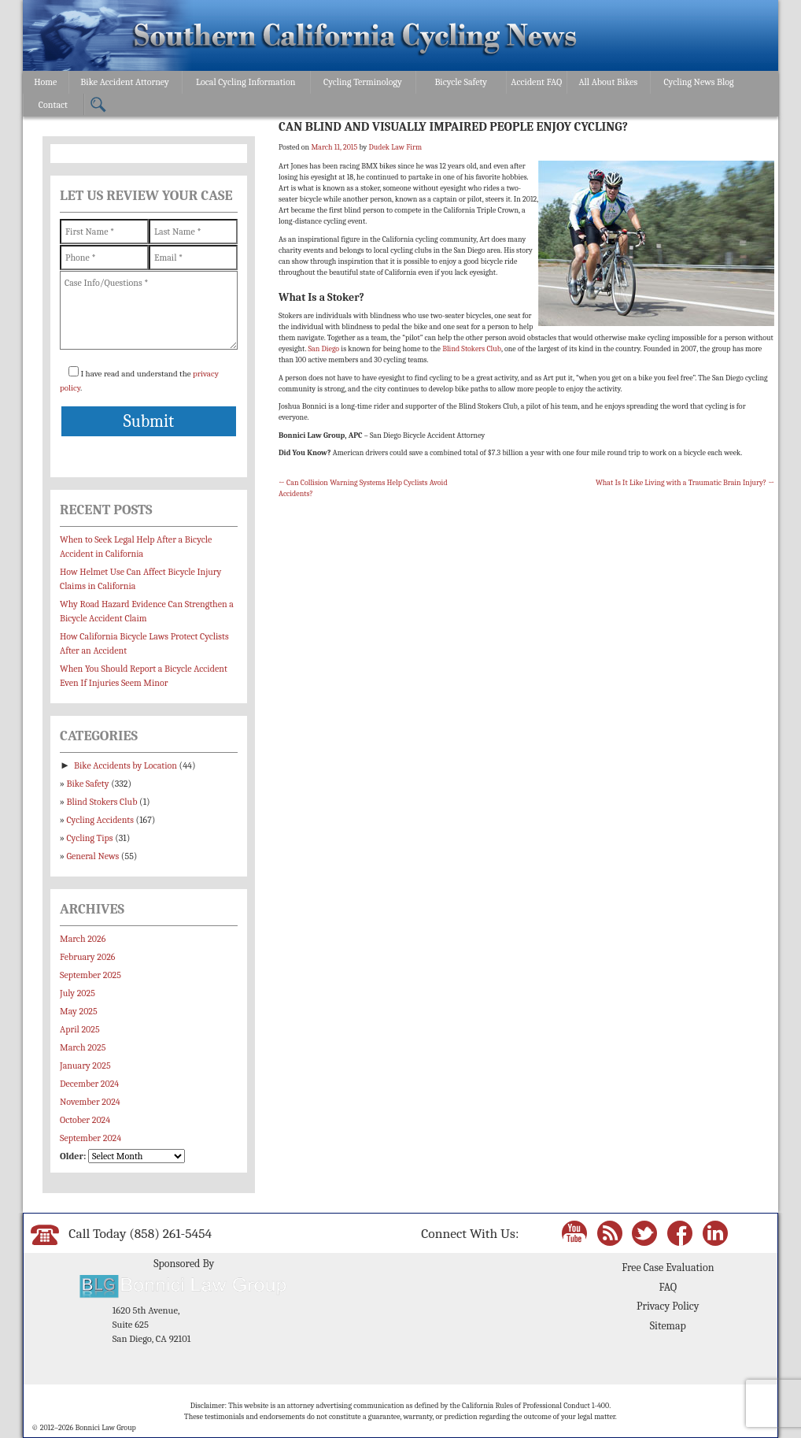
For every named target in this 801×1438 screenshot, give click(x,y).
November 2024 (90, 1101)
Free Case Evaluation (668, 1267)
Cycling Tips (90, 837)
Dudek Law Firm (395, 147)
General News (93, 856)
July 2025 (77, 993)
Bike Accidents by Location (125, 765)
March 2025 (82, 1047)
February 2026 (87, 956)
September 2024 (90, 1137)
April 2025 (80, 1029)
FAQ (668, 1287)
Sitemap (668, 1325)
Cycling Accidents (100, 819)
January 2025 (85, 1065)
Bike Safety (88, 783)
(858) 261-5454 (170, 1233)
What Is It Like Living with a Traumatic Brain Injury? (685, 482)
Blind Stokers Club (471, 349)
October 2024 (85, 1119)
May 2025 (79, 1011)
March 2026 (82, 938)
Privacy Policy (668, 1306)
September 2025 (90, 974)
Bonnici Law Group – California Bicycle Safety (355, 37)
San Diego (323, 349)
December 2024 (89, 1083)
